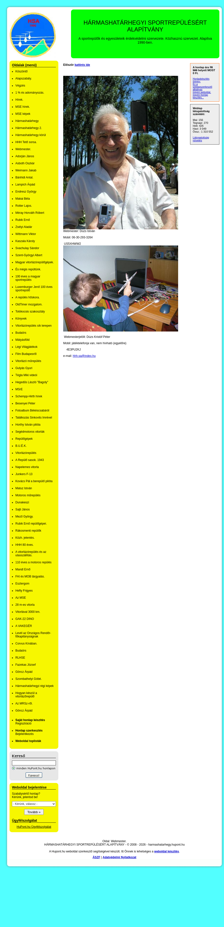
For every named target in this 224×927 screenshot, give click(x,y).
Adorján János (24, 156)
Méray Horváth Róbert (29, 213)
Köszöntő (21, 71)
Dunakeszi (22, 502)
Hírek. (19, 99)
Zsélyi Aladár (23, 227)
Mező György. (24, 516)
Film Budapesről (26, 354)
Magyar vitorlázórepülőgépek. (34, 262)
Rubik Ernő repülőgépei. (31, 523)
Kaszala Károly (25, 241)
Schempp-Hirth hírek (28, 396)
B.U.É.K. (21, 446)
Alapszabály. (23, 78)
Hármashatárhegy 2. (28, 128)
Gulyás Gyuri (23, 368)
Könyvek (21, 318)
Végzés (20, 85)
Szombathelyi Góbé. (28, 679)
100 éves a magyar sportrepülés (27, 278)
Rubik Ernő (22, 220)
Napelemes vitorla (27, 467)
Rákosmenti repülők (28, 530)
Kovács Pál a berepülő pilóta (33, 481)
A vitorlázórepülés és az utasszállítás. (30, 553)
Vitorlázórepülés (25, 453)
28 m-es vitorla (25, 604)
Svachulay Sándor (27, 248)
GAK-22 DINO (24, 619)
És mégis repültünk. (28, 269)
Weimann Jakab (25, 170)
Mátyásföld (22, 340)
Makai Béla (22, 198)
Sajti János (22, 509)
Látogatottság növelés (201, 139)
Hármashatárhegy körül (30, 135)
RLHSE (20, 657)
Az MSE (20, 597)
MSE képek (22, 114)
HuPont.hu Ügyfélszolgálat (34, 827)
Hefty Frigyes (24, 590)
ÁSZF (96, 857)
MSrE (19, 389)
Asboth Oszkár (25, 163)
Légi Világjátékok (26, 347)
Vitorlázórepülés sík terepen (33, 325)
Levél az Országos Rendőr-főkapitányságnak (33, 634)
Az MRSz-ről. (24, 703)
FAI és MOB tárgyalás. (30, 576)
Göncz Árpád (23, 671)
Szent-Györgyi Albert (28, 255)
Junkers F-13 (23, 474)
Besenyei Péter (25, 403)
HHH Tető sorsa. (26, 142)
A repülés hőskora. (27, 297)
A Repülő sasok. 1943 (29, 460)
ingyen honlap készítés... (200, 96)
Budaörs (20, 332)
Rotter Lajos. (23, 205)
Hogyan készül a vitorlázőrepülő (26, 694)
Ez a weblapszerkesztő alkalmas (202, 87)
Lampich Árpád (25, 184)
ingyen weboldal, (202, 92)
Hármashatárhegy (27, 121)
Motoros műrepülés (28, 495)
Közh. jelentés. (25, 537)
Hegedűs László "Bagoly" (31, 382)
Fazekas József (25, 664)
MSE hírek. (22, 106)
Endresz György (25, 191)
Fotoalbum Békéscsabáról (32, 410)
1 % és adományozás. (29, 92)
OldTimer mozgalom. (28, 304)
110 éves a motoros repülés (33, 562)
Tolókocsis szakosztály (30, 311)
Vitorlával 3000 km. (27, 612)
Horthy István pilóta (28, 424)
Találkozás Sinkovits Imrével (33, 417)
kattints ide (82, 65)
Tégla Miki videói (26, 375)
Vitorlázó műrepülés (28, 361)
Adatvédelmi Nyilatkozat (119, 857)
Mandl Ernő (22, 569)
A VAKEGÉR (23, 626)
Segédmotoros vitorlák (29, 431)
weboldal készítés (166, 851)
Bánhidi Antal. (24, 177)
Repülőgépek (24, 438)
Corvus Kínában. (26, 643)
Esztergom (22, 583)
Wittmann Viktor (25, 234)
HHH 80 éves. (24, 544)
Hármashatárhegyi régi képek (34, 686)
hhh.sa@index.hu (84, 356)
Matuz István (23, 488)
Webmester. (23, 149)
